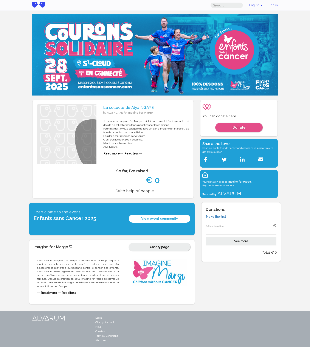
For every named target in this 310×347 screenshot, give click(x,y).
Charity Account (104, 322)
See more (241, 241)
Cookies (100, 331)
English (255, 5)
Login (98, 317)
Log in (273, 5)
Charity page (159, 247)
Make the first (216, 216)
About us (100, 340)
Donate (239, 127)
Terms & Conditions (106, 335)
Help (98, 326)
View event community (159, 219)
